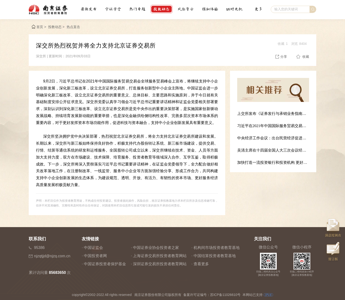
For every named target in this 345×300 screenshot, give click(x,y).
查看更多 (201, 264)
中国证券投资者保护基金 (105, 264)
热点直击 (73, 27)
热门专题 (137, 9)
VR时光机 (234, 9)
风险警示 (186, 9)
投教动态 (161, 9)
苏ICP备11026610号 (225, 295)
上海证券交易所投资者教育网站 (160, 256)
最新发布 (88, 9)
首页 (39, 27)
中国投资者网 (95, 256)
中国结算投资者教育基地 (215, 256)
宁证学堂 (113, 9)
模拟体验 (210, 9)
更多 (258, 9)
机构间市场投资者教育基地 (217, 248)
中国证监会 (93, 248)
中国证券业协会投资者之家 (156, 248)
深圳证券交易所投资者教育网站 (160, 264)
